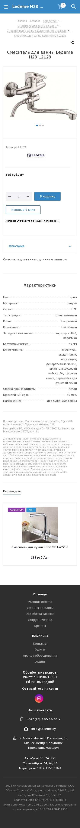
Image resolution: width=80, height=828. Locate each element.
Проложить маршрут (43, 748)
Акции (40, 662)
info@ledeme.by (43, 729)
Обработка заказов (40, 614)
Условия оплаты (40, 602)
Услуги (40, 650)
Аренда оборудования (40, 656)
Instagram (39, 698)
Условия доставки (40, 608)
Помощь (40, 594)
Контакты (40, 644)
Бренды (40, 626)
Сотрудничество (40, 620)
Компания (40, 636)
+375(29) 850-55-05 (42, 719)
